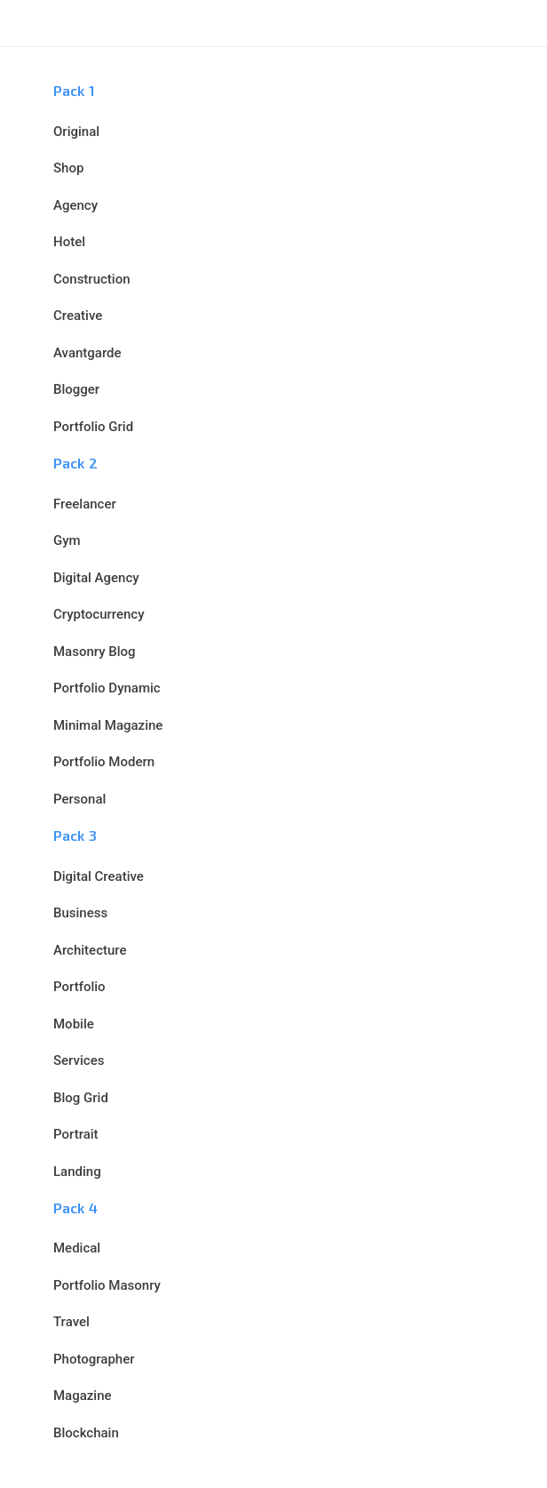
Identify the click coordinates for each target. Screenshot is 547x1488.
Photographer (93, 1359)
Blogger (76, 389)
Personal (79, 799)
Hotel (69, 242)
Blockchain (86, 1433)
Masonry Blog (94, 652)
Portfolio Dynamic (107, 688)
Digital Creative (98, 876)
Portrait (76, 1134)
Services (78, 1060)
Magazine (82, 1396)
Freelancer (84, 504)
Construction (92, 279)
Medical (76, 1248)
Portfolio (79, 987)
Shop (68, 168)
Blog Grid (80, 1098)
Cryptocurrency (99, 614)
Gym (67, 540)
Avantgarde (87, 353)
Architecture (90, 950)
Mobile (73, 1024)
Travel (71, 1322)
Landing (77, 1172)
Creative (77, 316)
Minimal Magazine (108, 725)
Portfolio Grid (93, 427)
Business (80, 913)
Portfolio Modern (104, 762)
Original (76, 132)
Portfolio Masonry (107, 1285)
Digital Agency (96, 578)
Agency (75, 205)
